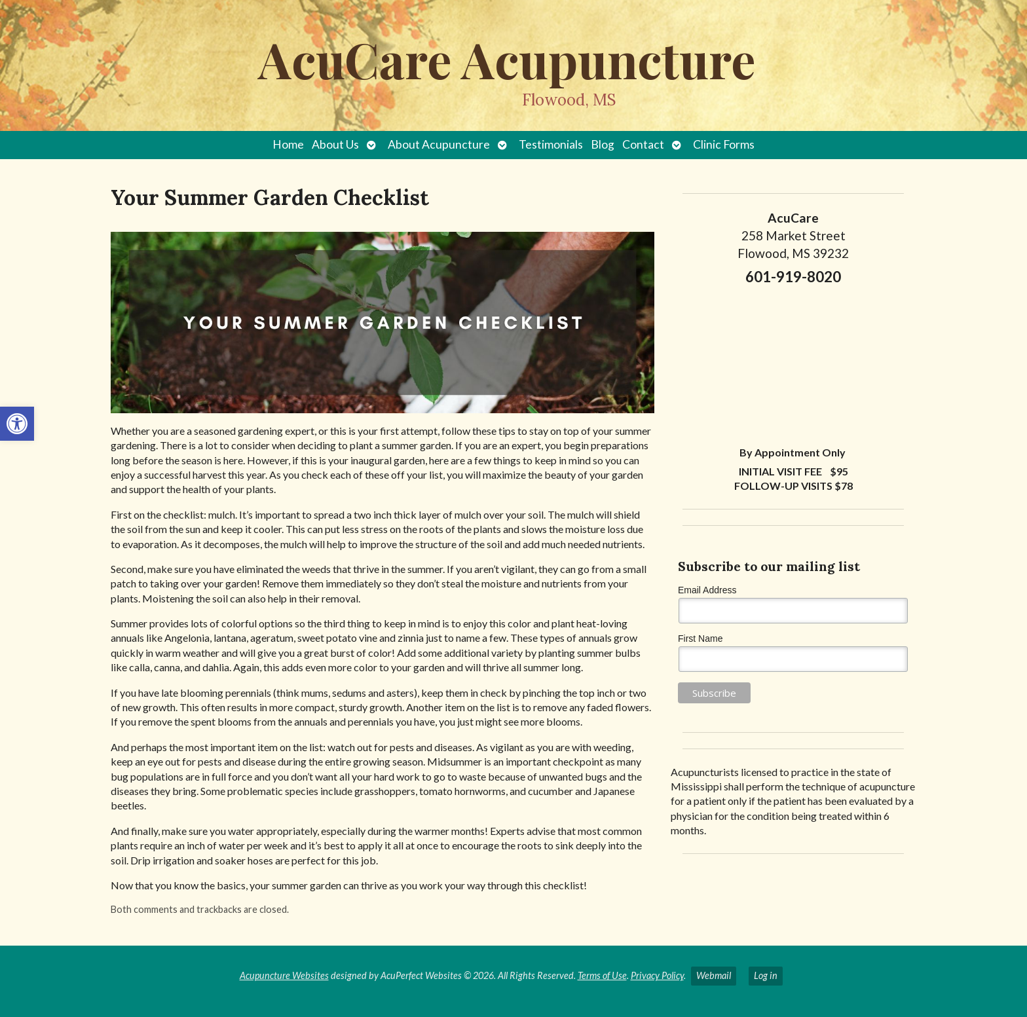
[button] (17, 424)
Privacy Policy (657, 975)
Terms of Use (602, 975)
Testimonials (551, 144)
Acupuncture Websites (284, 975)
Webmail (713, 975)
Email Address (707, 590)
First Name (700, 638)
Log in (765, 975)
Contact (643, 144)
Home (288, 144)
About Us (335, 144)
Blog (602, 144)
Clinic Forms (724, 144)
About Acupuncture (439, 144)
